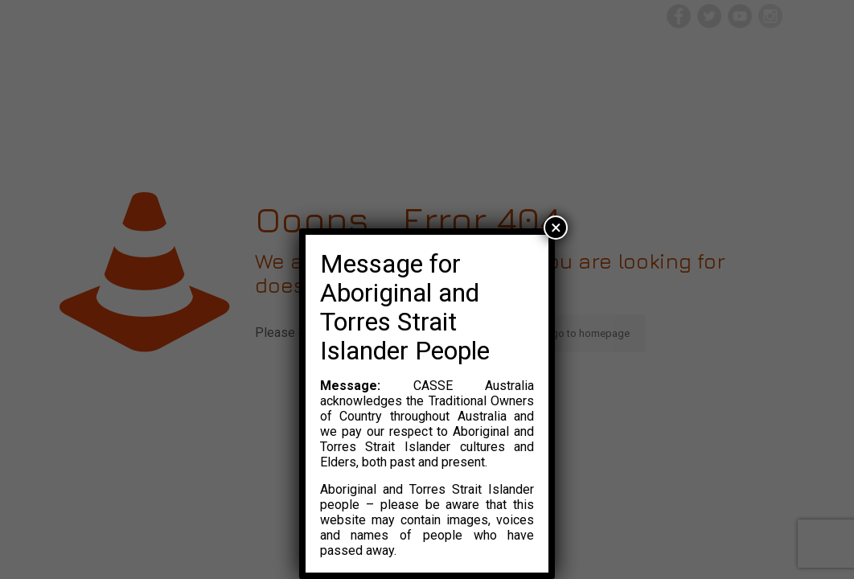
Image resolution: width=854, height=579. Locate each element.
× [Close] (556, 227)
